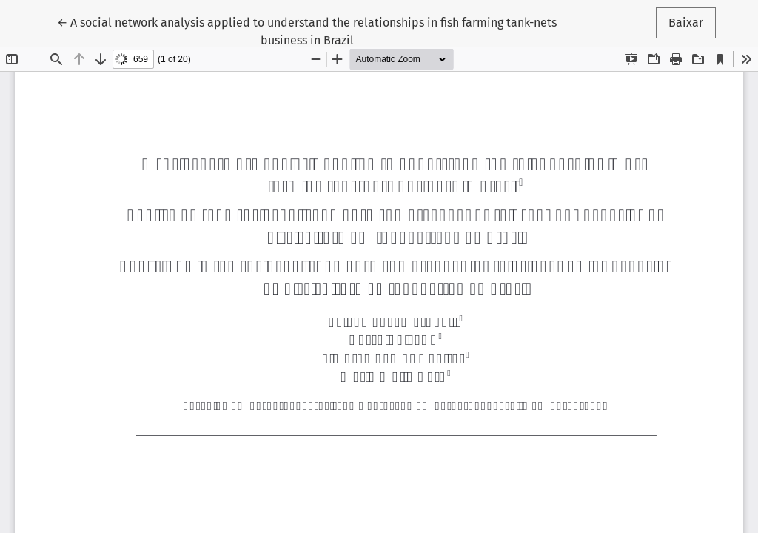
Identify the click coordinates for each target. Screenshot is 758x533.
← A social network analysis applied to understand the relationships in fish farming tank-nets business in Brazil (307, 30)
